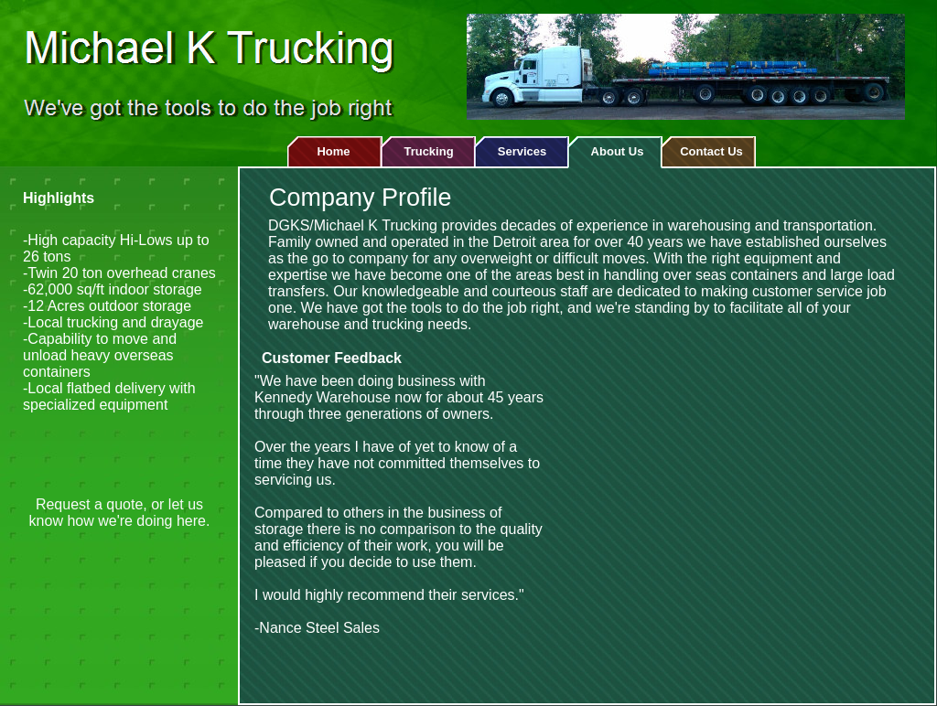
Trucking (428, 151)
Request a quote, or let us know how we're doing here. (119, 513)
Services (522, 151)
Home (333, 151)
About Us (617, 151)
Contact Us (711, 151)
